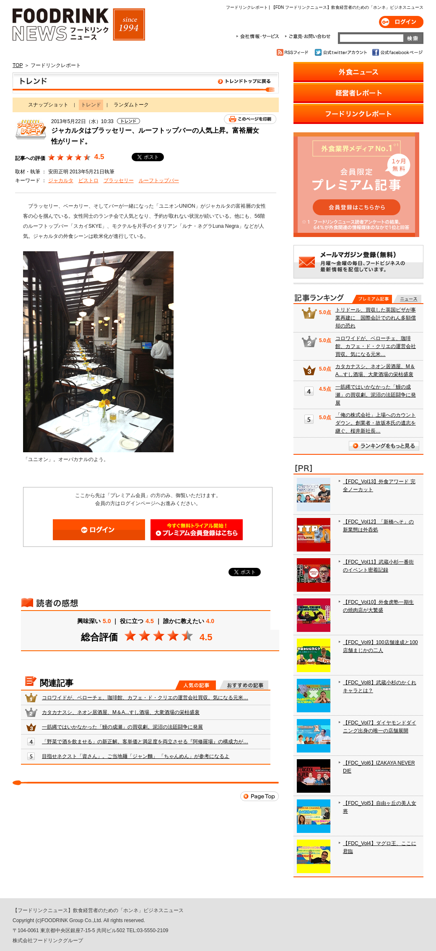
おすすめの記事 (243, 685)
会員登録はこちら (197, 529)
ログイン (401, 22)
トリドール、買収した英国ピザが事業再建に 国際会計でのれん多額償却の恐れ (375, 318)
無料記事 (407, 299)
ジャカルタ (60, 180)
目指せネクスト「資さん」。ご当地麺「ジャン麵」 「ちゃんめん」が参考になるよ (135, 756)
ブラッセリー (119, 180)
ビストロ (88, 180)
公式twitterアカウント (341, 52)
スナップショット (48, 105)
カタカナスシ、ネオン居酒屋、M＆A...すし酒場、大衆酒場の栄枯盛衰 (121, 712)
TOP (18, 65)
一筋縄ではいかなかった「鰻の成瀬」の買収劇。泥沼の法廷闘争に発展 (122, 727)
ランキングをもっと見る (384, 446)
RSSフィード (294, 52)
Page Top (259, 796)
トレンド (146, 82)
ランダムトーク (131, 105)
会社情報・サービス (259, 36)
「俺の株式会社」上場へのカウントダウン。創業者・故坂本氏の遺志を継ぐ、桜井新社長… (375, 423)
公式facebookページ (396, 52)
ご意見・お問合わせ (307, 36)
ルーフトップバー (159, 180)
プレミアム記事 (372, 299)
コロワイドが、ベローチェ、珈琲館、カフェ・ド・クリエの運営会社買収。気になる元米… (145, 698)
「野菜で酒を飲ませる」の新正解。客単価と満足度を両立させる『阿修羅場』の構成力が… (145, 742)
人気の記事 (195, 685)
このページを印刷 (250, 119)
